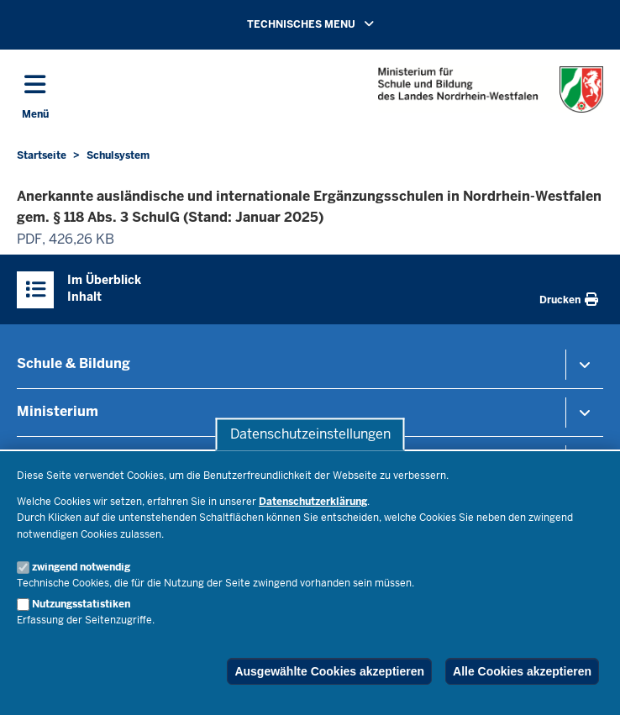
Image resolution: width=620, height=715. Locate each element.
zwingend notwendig (81, 567)
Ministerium (57, 411)
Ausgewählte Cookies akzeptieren (329, 671)
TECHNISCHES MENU (334, 23)
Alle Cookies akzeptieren (522, 671)
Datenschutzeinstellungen (310, 434)
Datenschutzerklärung (313, 501)
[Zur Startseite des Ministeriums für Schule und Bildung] (490, 89)
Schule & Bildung (73, 363)
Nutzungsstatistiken (81, 604)
